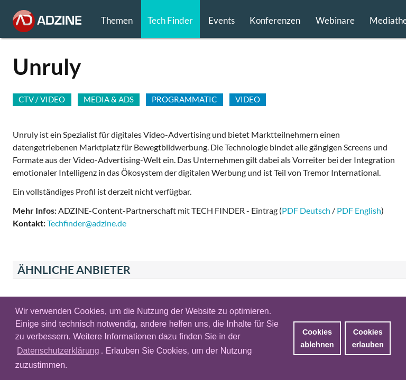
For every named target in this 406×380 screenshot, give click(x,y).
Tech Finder (170, 20)
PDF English (359, 210)
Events (221, 20)
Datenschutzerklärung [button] (58, 350)
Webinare (335, 20)
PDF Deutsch (306, 210)
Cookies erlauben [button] (368, 338)
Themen (117, 20)
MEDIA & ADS (109, 99)
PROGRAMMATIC (184, 99)
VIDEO (247, 99)
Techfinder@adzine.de (86, 223)
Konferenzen (275, 20)
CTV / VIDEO (42, 99)
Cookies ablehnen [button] (317, 338)
